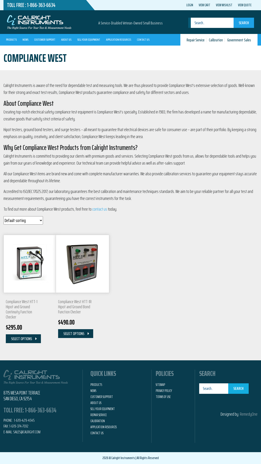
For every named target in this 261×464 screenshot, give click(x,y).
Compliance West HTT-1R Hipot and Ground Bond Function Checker (75, 306)
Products (11, 39)
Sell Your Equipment (88, 39)
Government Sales (239, 40)
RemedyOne (249, 414)
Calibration (216, 40)
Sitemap (160, 385)
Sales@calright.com (26, 432)
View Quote (244, 5)
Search (244, 23)
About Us (66, 39)
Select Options (21, 338)
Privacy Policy (164, 391)
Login (189, 5)
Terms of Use (163, 397)
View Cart (204, 5)
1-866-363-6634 (41, 5)
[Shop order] (23, 220)
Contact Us (143, 39)
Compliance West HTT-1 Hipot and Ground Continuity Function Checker (21, 309)
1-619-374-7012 (18, 426)
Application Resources (118, 39)
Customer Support (44, 39)
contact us (99, 209)
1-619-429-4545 (24, 420)
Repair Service (196, 40)
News (25, 39)
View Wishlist (224, 5)
